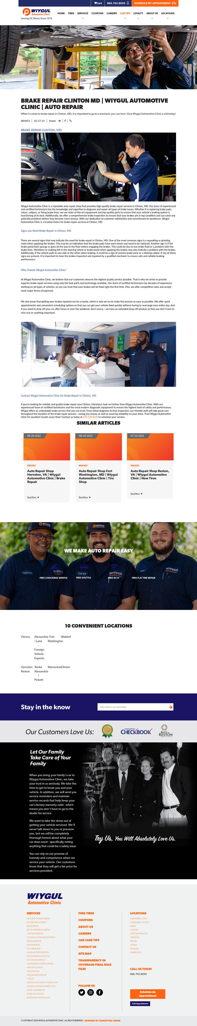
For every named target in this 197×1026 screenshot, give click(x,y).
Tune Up (30, 979)
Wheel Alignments (36, 990)
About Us (152, 13)
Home (61, 13)
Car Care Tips (88, 940)
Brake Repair (32, 926)
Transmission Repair (36, 975)
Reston (25, 671)
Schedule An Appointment (147, 993)
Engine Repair (33, 945)
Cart (98, 3)
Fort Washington (139, 933)
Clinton (65, 667)
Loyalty (138, 13)
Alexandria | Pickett (139, 922)
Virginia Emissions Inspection (41, 986)
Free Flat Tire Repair (143, 577)
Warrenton (54, 667)
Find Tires (86, 913)
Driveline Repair (34, 941)
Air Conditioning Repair (38, 918)
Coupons (97, 13)
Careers (112, 13)
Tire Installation (35, 967)
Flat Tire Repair (33, 949)
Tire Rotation (33, 971)
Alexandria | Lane (138, 918)
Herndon (27, 667)
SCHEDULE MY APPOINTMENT (155, 3)
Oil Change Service (36, 960)
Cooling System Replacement (41, 937)
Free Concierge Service (53, 577)
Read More (33, 497)
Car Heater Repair (35, 933)
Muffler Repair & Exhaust (38, 956)
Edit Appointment (140, 1003)
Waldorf (66, 636)
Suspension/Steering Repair (40, 964)
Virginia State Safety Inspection (42, 982)
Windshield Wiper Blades (38, 998)
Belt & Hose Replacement (38, 930)
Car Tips (125, 13)
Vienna (25, 636)
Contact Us (87, 947)
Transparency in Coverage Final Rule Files (94, 965)
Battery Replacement (37, 922)
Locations (167, 13)
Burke (38, 667)
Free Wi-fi (113, 577)
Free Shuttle (83, 577)
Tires (71, 13)
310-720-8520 (90, 417)
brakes (25, 120)
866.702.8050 (118, 3)
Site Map (85, 953)
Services (82, 13)
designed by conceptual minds (102, 1020)
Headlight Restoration (38, 952)
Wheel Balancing (35, 994)
